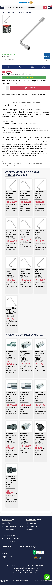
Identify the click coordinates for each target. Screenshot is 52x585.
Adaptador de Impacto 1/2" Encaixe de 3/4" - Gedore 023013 (11, 481)
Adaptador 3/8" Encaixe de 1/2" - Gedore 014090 (40, 396)
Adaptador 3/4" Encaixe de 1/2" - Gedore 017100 (25, 396)
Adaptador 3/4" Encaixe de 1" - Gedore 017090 (11, 396)
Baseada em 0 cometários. (20, 95)
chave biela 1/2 (42, 162)
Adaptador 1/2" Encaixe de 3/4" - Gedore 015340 (25, 355)
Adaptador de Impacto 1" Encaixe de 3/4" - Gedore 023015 (40, 437)
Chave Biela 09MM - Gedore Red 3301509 (11, 233)
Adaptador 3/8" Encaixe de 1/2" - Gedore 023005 (11, 437)
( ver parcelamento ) (10, 83)
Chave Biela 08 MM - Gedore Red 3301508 (25, 194)
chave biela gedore (22, 162)
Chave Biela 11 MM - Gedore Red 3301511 (25, 272)
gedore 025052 (33, 162)
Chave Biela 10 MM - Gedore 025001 (39, 233)
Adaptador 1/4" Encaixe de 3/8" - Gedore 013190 (39, 355)
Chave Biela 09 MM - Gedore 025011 (39, 194)
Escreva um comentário (39, 95)
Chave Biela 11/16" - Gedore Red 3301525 (11, 311)
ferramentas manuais (8, 165)
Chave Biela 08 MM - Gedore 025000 (11, 194)
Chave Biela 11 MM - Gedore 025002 (11, 272)
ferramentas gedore (36, 163)
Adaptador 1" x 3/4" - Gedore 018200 (11, 354)
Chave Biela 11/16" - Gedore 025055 (39, 272)
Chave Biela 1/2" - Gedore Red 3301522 (25, 232)
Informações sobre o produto (26, 102)
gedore (4, 163)
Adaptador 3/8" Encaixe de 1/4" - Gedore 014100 (25, 437)
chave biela (13, 162)
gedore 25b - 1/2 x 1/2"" (23, 163)
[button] (48, 34)
